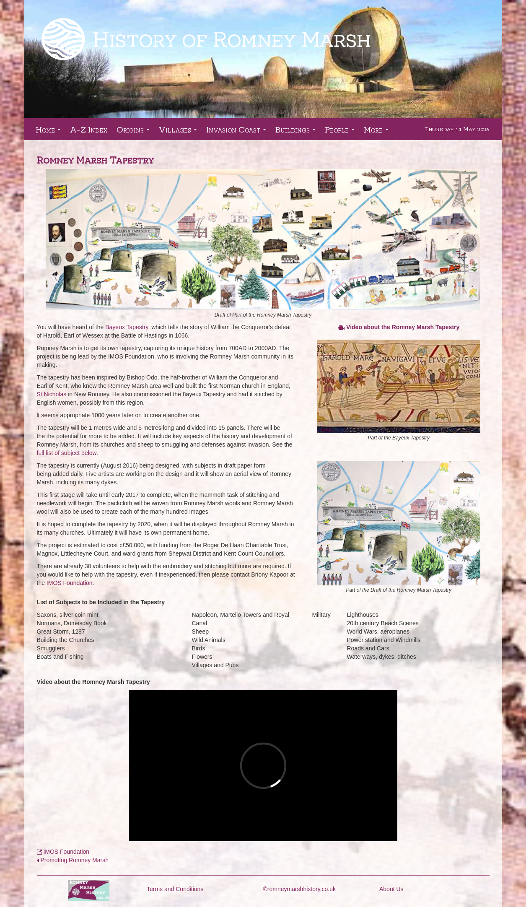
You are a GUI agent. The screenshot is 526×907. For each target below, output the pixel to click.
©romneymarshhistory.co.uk (299, 889)
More (378, 132)
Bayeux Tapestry (126, 327)
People (341, 132)
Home (50, 132)
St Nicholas (52, 394)
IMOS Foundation (70, 583)
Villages (179, 132)
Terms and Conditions (175, 889)
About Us (391, 889)
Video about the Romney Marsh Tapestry (402, 327)
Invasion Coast (237, 132)
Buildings (297, 132)
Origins (135, 132)
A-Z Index (88, 129)
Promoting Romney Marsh (74, 860)
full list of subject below (66, 453)
